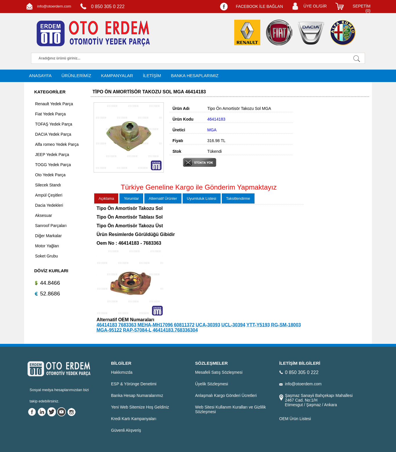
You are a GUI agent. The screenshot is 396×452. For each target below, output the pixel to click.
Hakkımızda (121, 372)
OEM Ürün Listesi (295, 418)
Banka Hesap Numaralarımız (137, 395)
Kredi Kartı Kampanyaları (133, 418)
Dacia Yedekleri (49, 205)
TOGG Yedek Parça (53, 164)
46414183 (107, 324)
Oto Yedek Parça (50, 175)
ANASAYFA (40, 75)
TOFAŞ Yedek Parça (53, 124)
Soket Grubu (46, 256)
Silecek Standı (48, 185)
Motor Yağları (47, 246)
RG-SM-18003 (286, 324)
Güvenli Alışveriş (126, 430)
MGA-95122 (109, 330)
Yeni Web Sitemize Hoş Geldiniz (140, 407)
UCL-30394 (233, 324)
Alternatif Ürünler (163, 198)
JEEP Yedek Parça (52, 154)
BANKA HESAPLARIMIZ (194, 75)
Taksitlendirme (238, 198)
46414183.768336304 (175, 330)
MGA (212, 130)
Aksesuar (43, 215)
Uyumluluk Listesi (201, 198)
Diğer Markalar (48, 235)
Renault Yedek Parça (54, 103)
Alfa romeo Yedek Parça (57, 144)
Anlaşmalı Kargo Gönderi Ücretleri (226, 395)
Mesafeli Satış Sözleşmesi (218, 372)
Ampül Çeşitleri (48, 195)
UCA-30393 (208, 324)
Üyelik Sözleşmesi (211, 384)
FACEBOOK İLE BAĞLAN (259, 6)
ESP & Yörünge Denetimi (134, 384)
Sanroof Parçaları (51, 225)
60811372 (184, 324)
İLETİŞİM (152, 75)
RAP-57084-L (137, 330)
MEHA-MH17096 (155, 324)
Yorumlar (131, 198)
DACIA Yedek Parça (53, 134)
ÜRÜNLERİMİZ (76, 75)
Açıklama (106, 198)
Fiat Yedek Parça (50, 114)
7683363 (127, 324)
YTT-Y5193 (258, 324)
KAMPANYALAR (117, 75)
